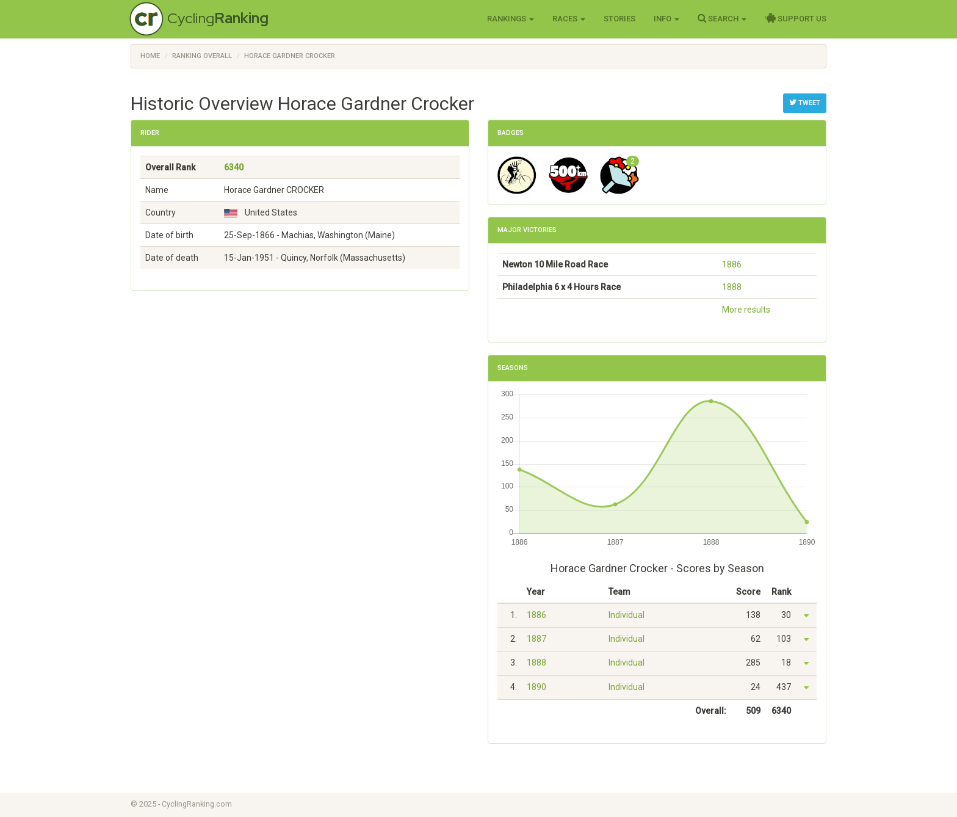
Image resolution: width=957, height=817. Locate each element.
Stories (619, 18)
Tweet (804, 102)
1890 (536, 687)
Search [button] (722, 18)
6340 (234, 167)
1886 (732, 264)
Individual (627, 615)
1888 (732, 287)
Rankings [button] (510, 18)
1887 (536, 639)
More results (746, 309)
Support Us (795, 18)
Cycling (218, 18)
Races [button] (568, 18)
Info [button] (666, 18)
